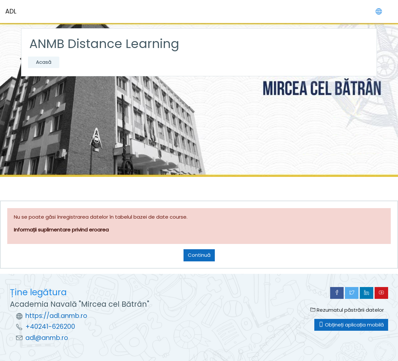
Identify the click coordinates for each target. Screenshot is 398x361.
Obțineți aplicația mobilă (351, 324)
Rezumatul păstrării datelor (347, 309)
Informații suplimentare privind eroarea (61, 229)
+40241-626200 (50, 326)
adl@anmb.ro (46, 337)
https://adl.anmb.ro (56, 315)
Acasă (43, 62)
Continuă (199, 255)
